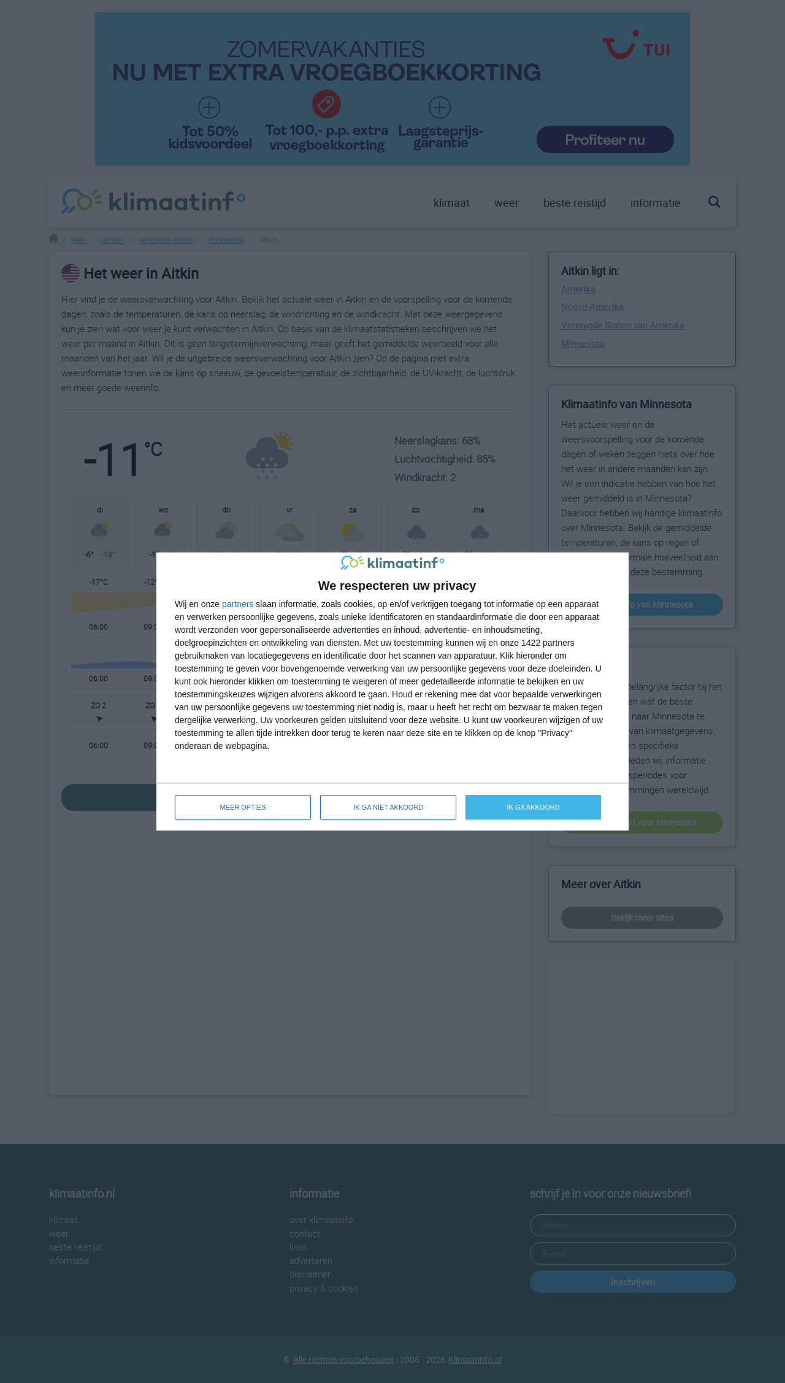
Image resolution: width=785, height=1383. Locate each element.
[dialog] (392, 691)
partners (237, 604)
